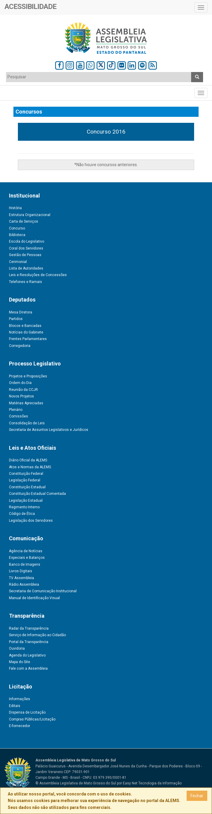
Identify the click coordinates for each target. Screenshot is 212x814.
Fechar (197, 795)
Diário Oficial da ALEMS (28, 460)
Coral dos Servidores (26, 248)
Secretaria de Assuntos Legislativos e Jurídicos (48, 430)
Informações (19, 699)
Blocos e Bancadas (25, 326)
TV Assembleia (21, 578)
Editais (14, 706)
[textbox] (98, 77)
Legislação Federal (24, 480)
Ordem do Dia (20, 383)
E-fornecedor (19, 726)
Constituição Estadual (27, 487)
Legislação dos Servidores (31, 520)
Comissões (18, 416)
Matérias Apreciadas (26, 403)
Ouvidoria (17, 648)
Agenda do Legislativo (27, 655)
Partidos (16, 319)
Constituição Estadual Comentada (37, 494)
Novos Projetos (21, 396)
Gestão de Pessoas (25, 255)
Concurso (17, 228)
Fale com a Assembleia (28, 668)
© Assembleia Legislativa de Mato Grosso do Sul (75, 783)
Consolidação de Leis (27, 423)
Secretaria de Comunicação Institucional (43, 591)
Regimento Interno (24, 507)
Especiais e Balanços (27, 558)
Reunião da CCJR (23, 390)
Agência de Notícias (25, 551)
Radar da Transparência (29, 628)
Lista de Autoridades (26, 268)
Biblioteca (17, 235)
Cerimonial (18, 262)
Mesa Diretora (20, 312)
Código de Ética (22, 514)
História (15, 208)
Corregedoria (19, 346)
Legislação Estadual (26, 500)
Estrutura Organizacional (29, 215)
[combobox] (98, 77)
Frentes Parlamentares (28, 339)
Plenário (15, 410)
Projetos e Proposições (28, 376)
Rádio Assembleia (24, 584)
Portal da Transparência (28, 642)
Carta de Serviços (23, 221)
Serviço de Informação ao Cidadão (37, 635)
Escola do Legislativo (26, 241)
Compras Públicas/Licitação (32, 719)
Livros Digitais (20, 571)
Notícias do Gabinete (26, 332)
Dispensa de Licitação (27, 712)
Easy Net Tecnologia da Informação (152, 783)
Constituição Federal (26, 474)
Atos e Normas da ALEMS (30, 467)
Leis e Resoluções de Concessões (38, 275)
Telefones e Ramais (25, 282)
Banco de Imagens (24, 564)
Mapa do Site (19, 662)
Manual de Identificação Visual (34, 598)
